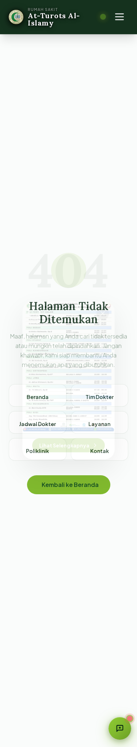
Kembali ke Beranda (70, 484)
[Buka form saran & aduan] (120, 728)
